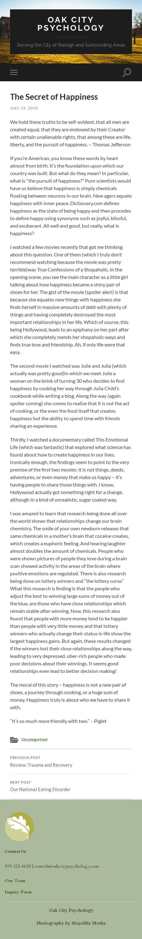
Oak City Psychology (71, 24)
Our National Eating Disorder (71, 786)
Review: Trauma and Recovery (71, 762)
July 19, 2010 (24, 108)
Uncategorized (34, 739)
